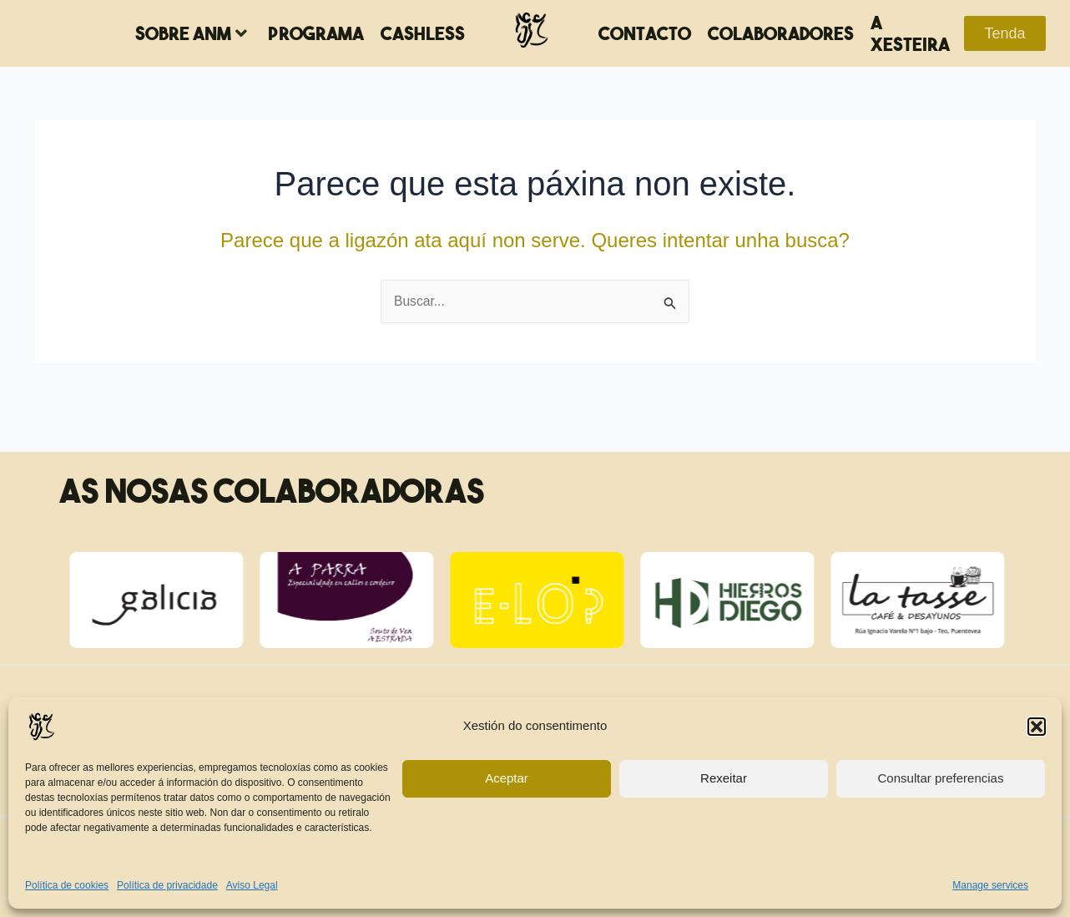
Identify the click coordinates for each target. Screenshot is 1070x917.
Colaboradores (781, 33)
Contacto (644, 33)
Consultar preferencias (941, 778)
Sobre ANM (191, 33)
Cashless (423, 33)
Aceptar (506, 778)
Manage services (990, 885)
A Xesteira (910, 33)
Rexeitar (723, 778)
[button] (1036, 726)
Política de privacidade (167, 885)
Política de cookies (67, 885)
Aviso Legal (252, 885)
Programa (316, 33)
